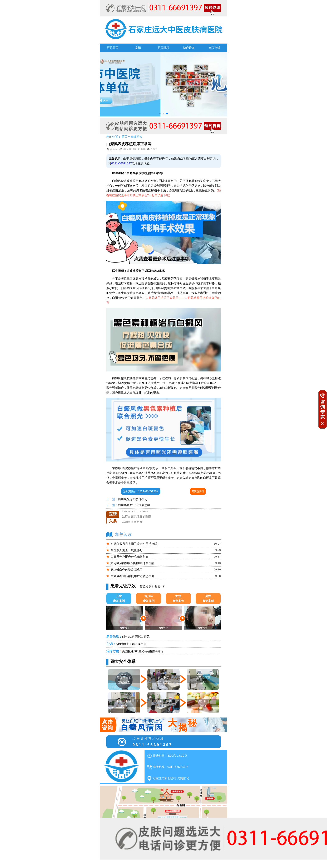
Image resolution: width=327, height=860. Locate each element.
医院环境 (163, 47)
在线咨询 (198, 491)
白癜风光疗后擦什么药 (132, 499)
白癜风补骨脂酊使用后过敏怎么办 (132, 576)
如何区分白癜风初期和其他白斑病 (132, 563)
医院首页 (112, 47)
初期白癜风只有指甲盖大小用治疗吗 (134, 543)
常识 (138, 47)
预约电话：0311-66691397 (140, 491)
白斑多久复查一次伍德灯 (127, 550)
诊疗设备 (189, 47)
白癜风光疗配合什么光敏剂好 (129, 556)
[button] (160, 113)
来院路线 (214, 47)
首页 (124, 136)
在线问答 (136, 136)
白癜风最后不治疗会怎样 (134, 505)
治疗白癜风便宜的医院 (136, 518)
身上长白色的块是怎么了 (127, 569)
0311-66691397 (121, 163)
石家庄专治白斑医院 (135, 513)
